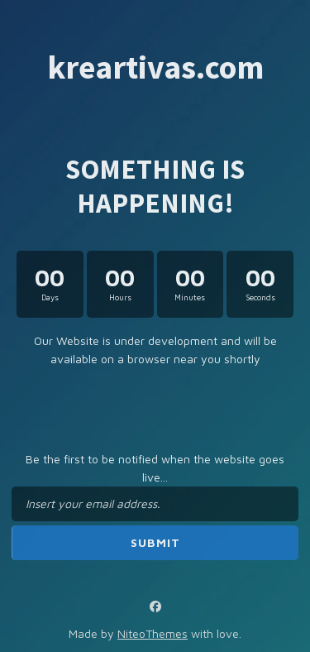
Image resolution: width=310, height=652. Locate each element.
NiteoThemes (152, 633)
